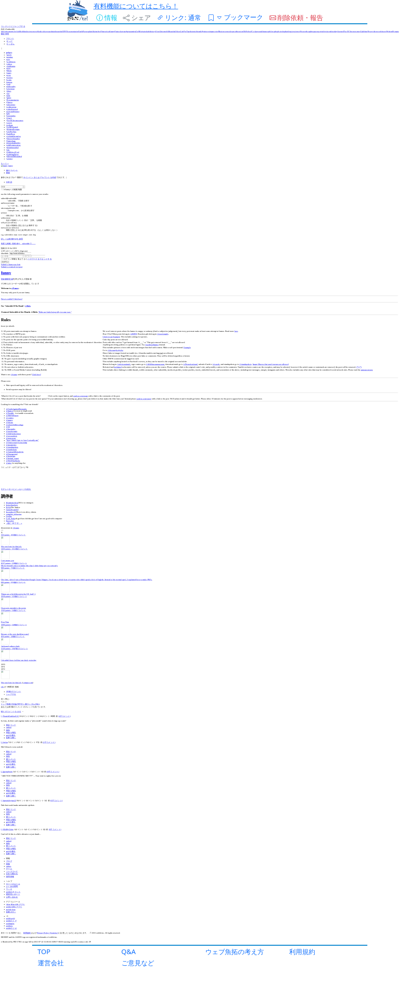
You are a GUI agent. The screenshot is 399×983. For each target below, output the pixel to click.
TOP (44, 951)
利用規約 (302, 951)
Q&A (129, 951)
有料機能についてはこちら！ (136, 5)
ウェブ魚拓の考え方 (234, 951)
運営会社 (51, 962)
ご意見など (138, 962)
